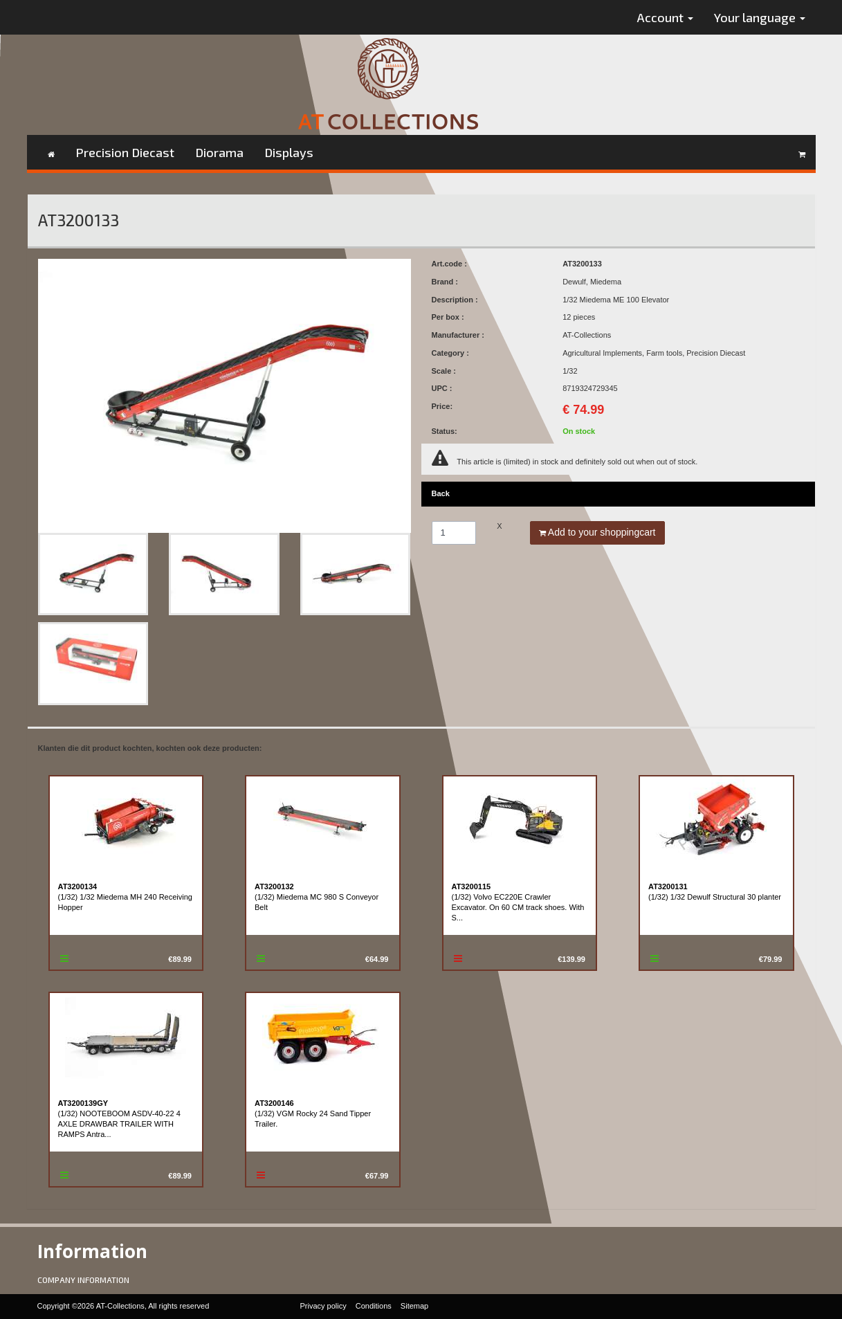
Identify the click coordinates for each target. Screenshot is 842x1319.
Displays (288, 152)
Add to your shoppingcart (597, 532)
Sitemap (414, 1306)
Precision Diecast (124, 152)
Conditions (374, 1306)
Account (665, 17)
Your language (759, 17)
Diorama (219, 152)
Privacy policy (323, 1306)
